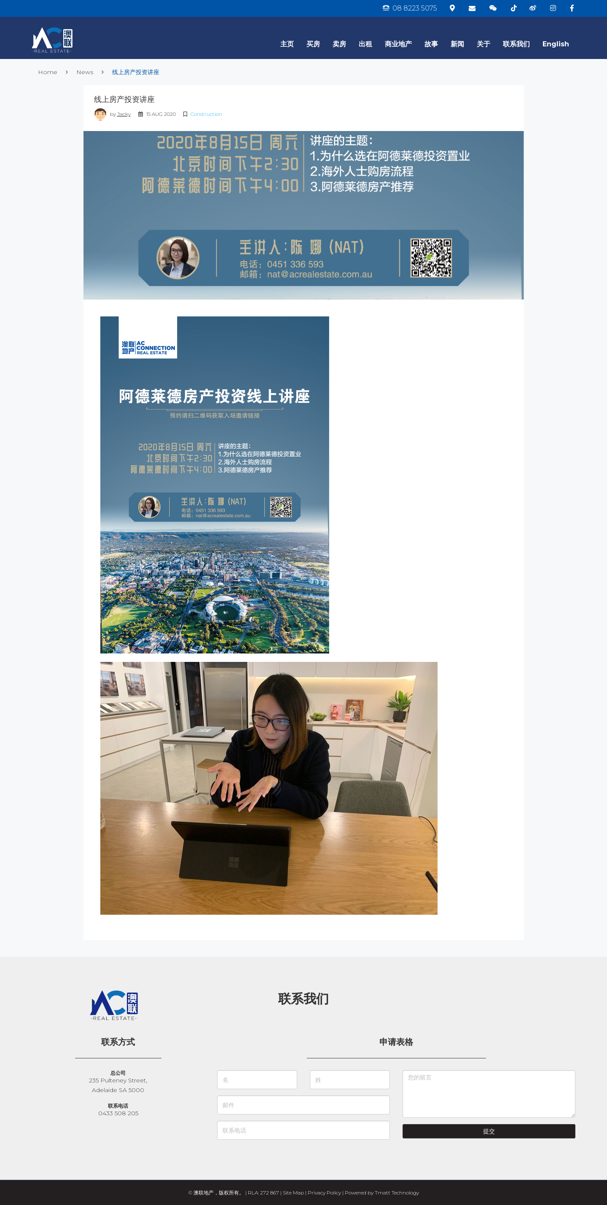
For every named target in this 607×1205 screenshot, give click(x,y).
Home (47, 72)
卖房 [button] (339, 44)
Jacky (124, 114)
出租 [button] (365, 44)
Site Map (293, 1192)
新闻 (457, 44)
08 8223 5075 (410, 8)
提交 (489, 1131)
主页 (287, 44)
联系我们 (516, 44)
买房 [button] (313, 44)
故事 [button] (431, 44)
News (84, 72)
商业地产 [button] (398, 44)
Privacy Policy (324, 1192)
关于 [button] (483, 44)
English (556, 44)
